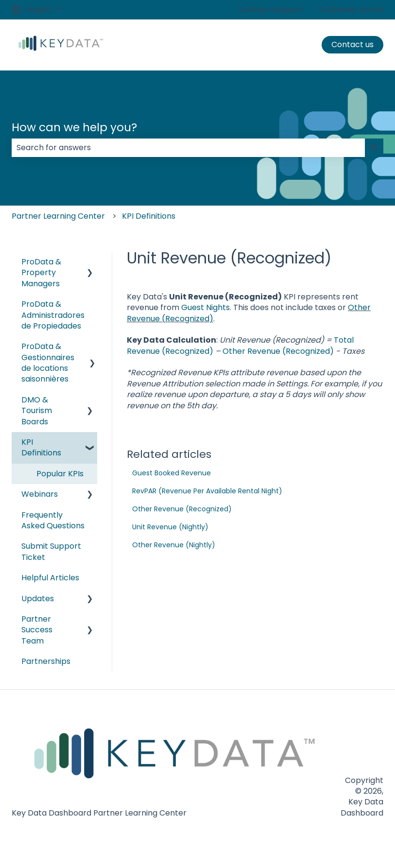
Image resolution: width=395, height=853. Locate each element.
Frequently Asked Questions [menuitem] (53, 520)
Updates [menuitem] (37, 598)
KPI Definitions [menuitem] (41, 447)
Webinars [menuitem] (39, 494)
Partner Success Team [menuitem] (36, 629)
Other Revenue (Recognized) (278, 351)
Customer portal (351, 9)
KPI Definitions (148, 216)
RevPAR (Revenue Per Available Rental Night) (207, 491)
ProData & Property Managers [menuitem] (41, 272)
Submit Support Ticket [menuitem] (51, 551)
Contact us (352, 44)
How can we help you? (74, 127)
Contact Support (271, 9)
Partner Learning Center (58, 216)
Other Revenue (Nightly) (173, 545)
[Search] (374, 148)
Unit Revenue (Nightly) (170, 527)
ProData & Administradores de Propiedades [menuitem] (53, 314)
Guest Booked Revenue (171, 473)
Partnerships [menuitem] (45, 661)
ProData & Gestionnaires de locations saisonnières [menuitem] (47, 362)
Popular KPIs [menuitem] (60, 473)
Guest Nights (205, 307)
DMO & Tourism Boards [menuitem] (36, 410)
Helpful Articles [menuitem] (50, 577)
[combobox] (188, 148)
